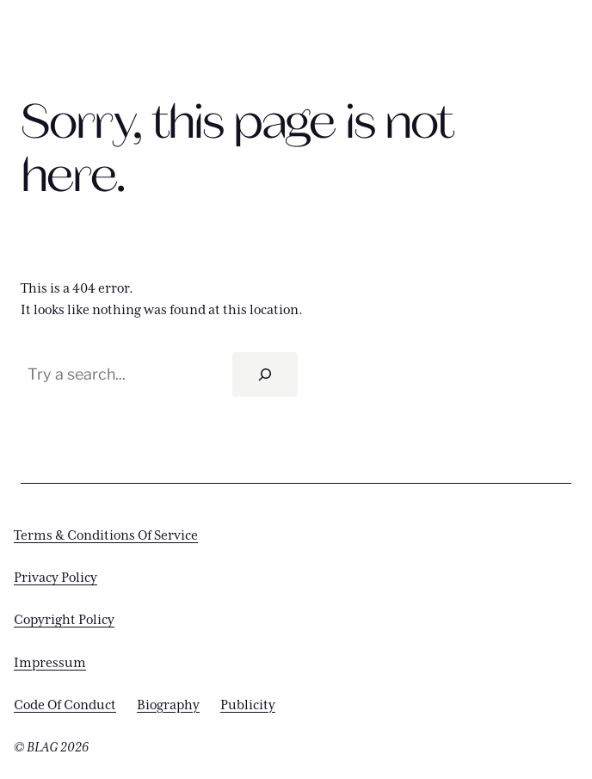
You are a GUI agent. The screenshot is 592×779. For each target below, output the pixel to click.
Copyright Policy (64, 620)
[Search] (265, 374)
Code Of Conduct (65, 705)
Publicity (247, 705)
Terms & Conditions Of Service (106, 536)
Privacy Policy (55, 578)
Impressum (50, 663)
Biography (168, 705)
